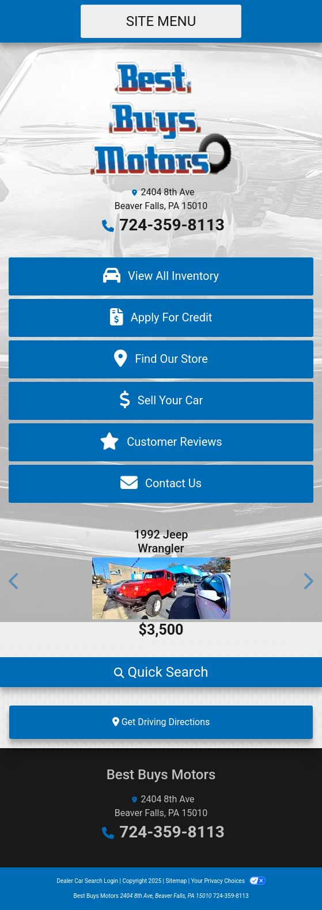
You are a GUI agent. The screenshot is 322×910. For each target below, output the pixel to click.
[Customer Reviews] (161, 442)
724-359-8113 (172, 224)
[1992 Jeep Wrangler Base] (161, 588)
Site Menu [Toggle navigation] (161, 21)
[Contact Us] (161, 484)
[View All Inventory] (161, 276)
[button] (14, 581)
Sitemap (176, 881)
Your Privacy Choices (228, 881)
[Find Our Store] (161, 359)
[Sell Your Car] (161, 401)
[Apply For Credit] (161, 318)
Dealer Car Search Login (87, 881)
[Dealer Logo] (161, 117)
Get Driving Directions (161, 721)
